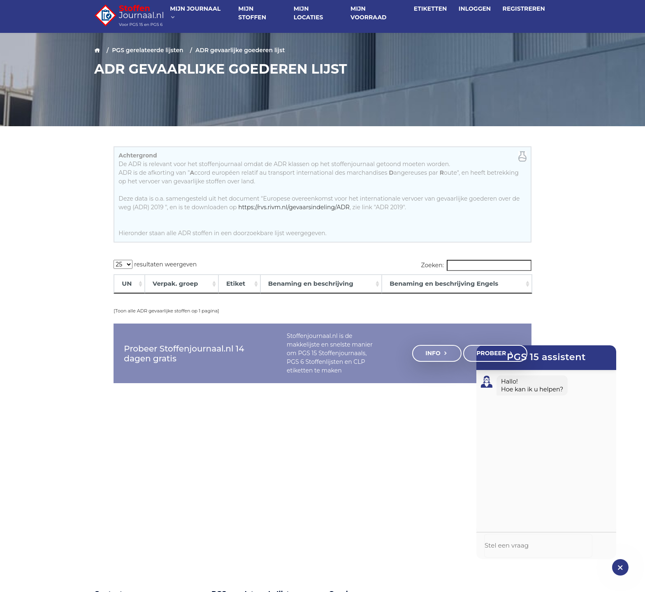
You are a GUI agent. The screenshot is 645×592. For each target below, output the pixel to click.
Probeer (495, 353)
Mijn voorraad (368, 13)
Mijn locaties (308, 13)
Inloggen (475, 8)
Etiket (235, 283)
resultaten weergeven (155, 264)
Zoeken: (476, 265)
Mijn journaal (195, 12)
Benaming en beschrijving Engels (444, 283)
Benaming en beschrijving (310, 283)
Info (436, 353)
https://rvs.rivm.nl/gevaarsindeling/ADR (294, 207)
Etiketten (430, 8)
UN (127, 283)
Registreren (524, 8)
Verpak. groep (175, 283)
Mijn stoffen (252, 13)
